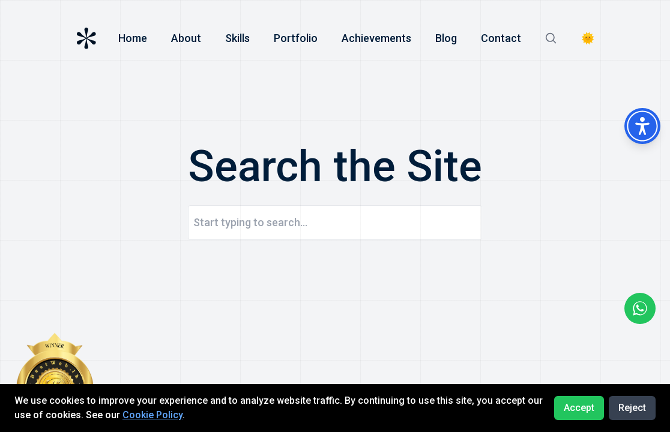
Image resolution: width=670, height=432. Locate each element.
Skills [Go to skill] (237, 38)
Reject (632, 407)
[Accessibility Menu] (642, 126)
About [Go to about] (186, 38)
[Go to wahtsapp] (640, 308)
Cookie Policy (152, 415)
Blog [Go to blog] (446, 38)
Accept (579, 407)
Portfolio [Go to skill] (296, 38)
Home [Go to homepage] (132, 38)
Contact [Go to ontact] (501, 38)
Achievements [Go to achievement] (376, 38)
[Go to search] (551, 38)
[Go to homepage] (86, 38)
